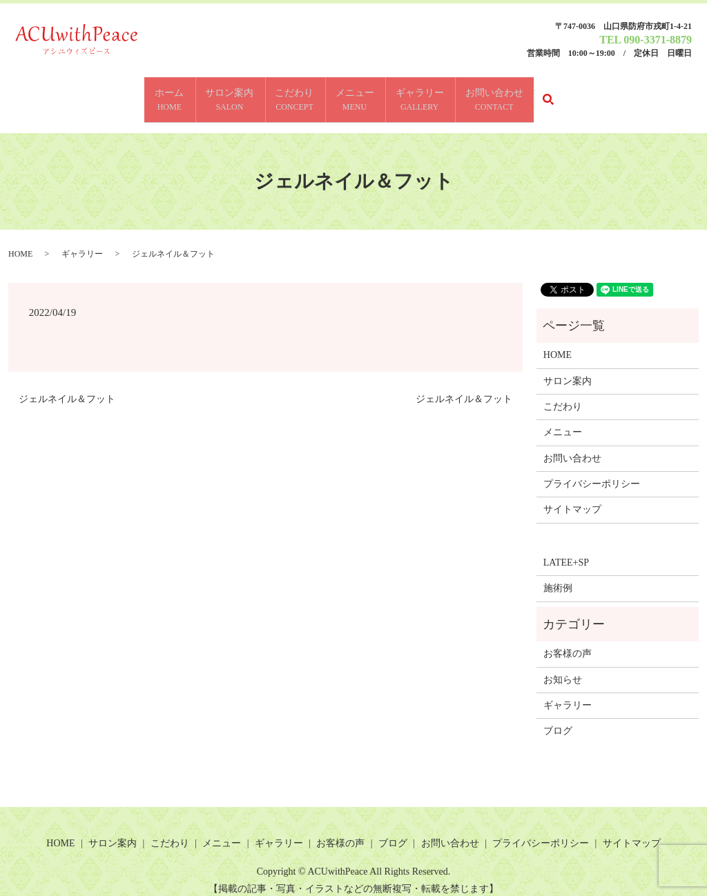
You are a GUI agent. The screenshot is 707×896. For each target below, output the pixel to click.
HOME (20, 242)
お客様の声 (567, 642)
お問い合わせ (513, 94)
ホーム (150, 94)
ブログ (557, 720)
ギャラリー (431, 94)
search (578, 94)
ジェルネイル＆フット (67, 388)
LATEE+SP (566, 551)
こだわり (290, 94)
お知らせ (562, 668)
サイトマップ (572, 498)
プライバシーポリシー (591, 473)
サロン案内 (218, 94)
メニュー (358, 94)
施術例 (557, 577)
